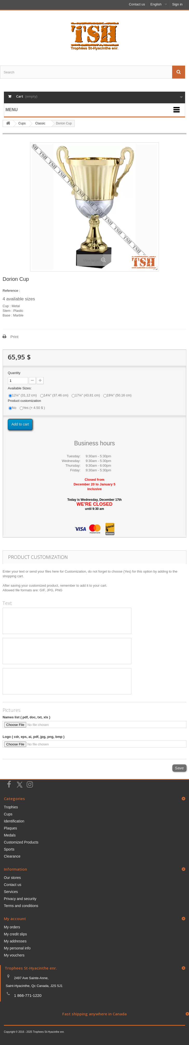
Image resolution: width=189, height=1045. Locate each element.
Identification (14, 821)
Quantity (14, 373)
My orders (12, 927)
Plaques (10, 828)
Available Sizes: (20, 388)
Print (14, 336)
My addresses (15, 941)
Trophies (11, 807)
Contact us (137, 4)
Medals (10, 835)
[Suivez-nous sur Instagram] (30, 784)
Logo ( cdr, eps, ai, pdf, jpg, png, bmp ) (33, 737)
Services (11, 892)
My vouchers (14, 955)
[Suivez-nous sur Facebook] (9, 784)
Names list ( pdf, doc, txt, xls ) (26, 717)
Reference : (11, 291)
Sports (9, 849)
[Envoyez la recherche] (178, 72)
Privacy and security (20, 899)
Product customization (25, 401)
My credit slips (15, 934)
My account (15, 918)
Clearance (12, 856)
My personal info (17, 948)
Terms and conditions (21, 906)
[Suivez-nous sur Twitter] (19, 784)
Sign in (177, 4)
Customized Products (21, 842)
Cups (8, 814)
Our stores (12, 878)
